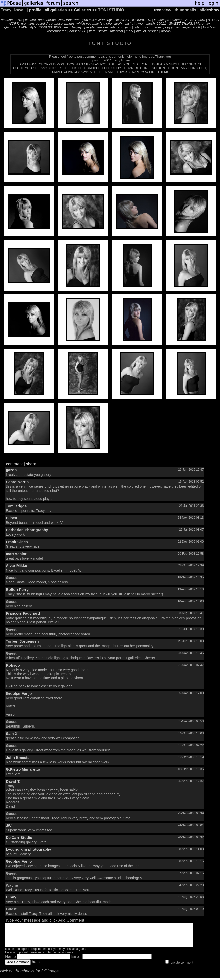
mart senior (16, 553)
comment (14, 464)
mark (129, 31)
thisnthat (116, 31)
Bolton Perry (17, 589)
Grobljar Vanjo (19, 693)
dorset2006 (77, 31)
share (31, 464)
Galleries (82, 10)
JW (9, 825)
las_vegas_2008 (187, 27)
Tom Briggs (16, 506)
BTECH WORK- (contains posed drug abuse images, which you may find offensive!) (113, 21)
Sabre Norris (17, 482)
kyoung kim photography (28, 849)
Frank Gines (17, 542)
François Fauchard (23, 613)
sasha (129, 23)
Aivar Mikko (16, 565)
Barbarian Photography (27, 530)
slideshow (209, 10)
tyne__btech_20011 (151, 23)
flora (92, 31)
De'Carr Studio (19, 837)
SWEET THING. (181, 23)
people (89, 27)
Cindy (11, 897)
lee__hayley (73, 27)
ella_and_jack (120, 27)
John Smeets (17, 757)
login (24, 953)
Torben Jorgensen (22, 641)
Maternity (203, 23)
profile (35, 10)
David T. (13, 781)
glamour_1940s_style (20, 27)
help (36, 966)
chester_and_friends (40, 20)
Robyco (13, 665)
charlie (156, 27)
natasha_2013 (11, 20)
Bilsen (11, 518)
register (36, 953)
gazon (11, 470)
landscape (161, 20)
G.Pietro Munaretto (23, 769)
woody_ (167, 31)
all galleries (56, 10)
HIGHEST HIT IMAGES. (133, 20)
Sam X (12, 733)
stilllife (102, 31)
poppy (168, 27)
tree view (162, 10)
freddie (102, 27)
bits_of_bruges (147, 31)
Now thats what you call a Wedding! (85, 20)
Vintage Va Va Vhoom (188, 20)
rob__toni (141, 27)
